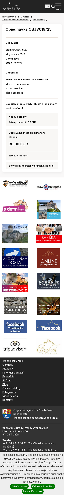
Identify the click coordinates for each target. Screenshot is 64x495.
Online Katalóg (11, 388)
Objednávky (39, 19)
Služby (6, 380)
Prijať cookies (19, 486)
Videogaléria (10, 396)
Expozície (8, 376)
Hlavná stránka (9, 17)
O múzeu (25, 17)
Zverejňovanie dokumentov (15, 19)
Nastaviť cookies (32, 491)
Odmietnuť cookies (43, 486)
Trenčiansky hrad (12, 360)
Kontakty (7, 399)
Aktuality (7, 368)
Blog (5, 384)
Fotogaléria (9, 392)
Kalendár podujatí (13, 372)
